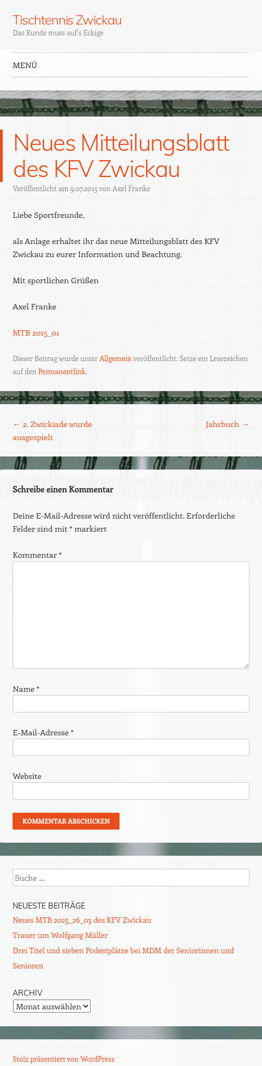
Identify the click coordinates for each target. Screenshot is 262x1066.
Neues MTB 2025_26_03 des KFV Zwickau (82, 920)
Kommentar (37, 554)
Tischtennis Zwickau (67, 19)
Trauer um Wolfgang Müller (60, 935)
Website (27, 775)
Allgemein (115, 358)
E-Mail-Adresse (43, 732)
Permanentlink (62, 371)
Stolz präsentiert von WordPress (63, 1058)
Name (26, 688)
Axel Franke (131, 188)
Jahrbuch (227, 423)
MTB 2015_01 (36, 332)
